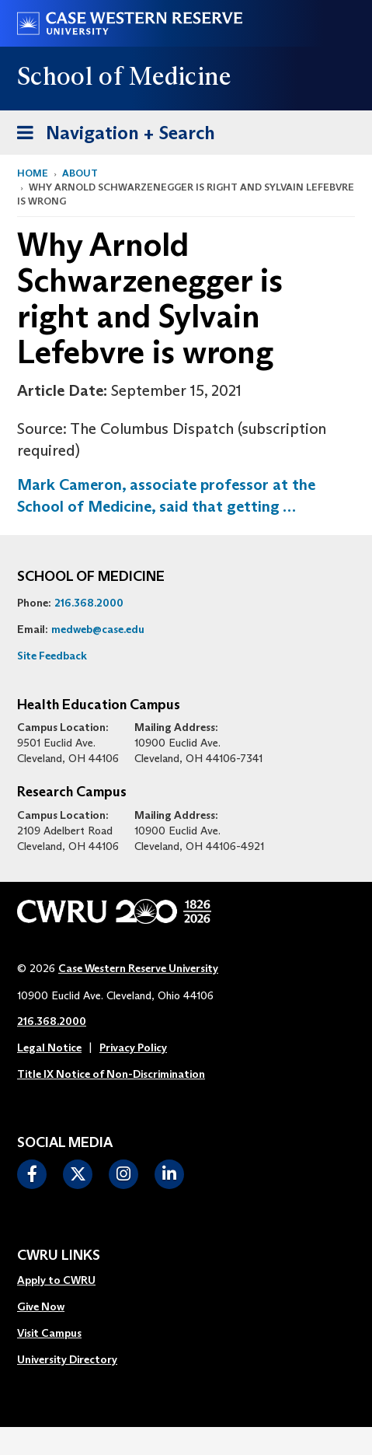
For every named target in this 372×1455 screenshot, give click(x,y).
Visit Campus (49, 1333)
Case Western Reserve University (138, 968)
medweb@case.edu (97, 629)
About (80, 173)
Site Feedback (52, 656)
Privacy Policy (133, 1048)
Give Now (40, 1306)
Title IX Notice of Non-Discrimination (111, 1074)
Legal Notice (49, 1048)
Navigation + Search (111, 130)
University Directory (67, 1359)
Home (32, 173)
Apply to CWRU (56, 1280)
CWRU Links (58, 1256)
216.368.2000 (88, 603)
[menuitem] (67, 1281)
